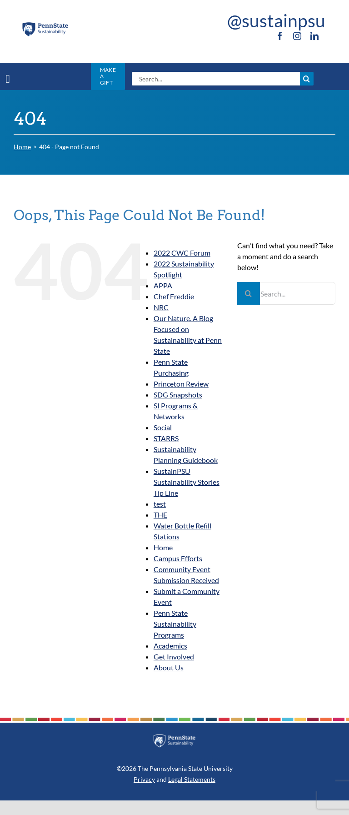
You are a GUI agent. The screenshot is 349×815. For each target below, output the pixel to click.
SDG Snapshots (178, 394)
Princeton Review (181, 383)
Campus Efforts (178, 558)
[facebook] (280, 36)
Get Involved (174, 656)
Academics (170, 645)
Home (163, 547)
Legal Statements (191, 779)
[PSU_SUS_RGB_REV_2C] (174, 737)
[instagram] (297, 36)
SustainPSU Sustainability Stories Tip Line (186, 482)
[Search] (307, 79)
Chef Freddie (174, 296)
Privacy (144, 779)
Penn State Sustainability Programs (175, 624)
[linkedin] (314, 36)
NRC (161, 307)
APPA (163, 285)
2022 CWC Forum (182, 252)
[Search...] (215, 79)
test (160, 503)
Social (163, 427)
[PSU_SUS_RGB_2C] (45, 24)
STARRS (166, 438)
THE (160, 514)
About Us (169, 667)
